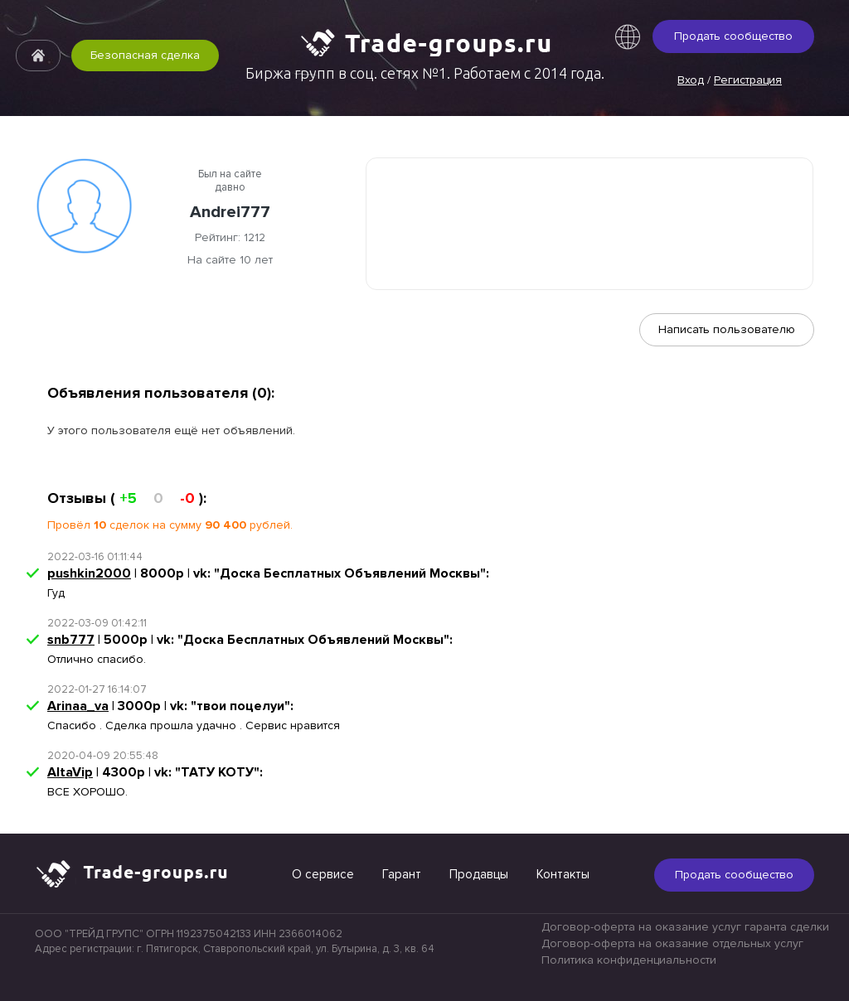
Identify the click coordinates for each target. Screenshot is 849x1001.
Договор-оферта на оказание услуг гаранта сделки (685, 927)
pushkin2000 (89, 573)
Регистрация (748, 80)
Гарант (401, 874)
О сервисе (323, 874)
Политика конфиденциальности (628, 960)
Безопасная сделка (145, 55)
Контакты (562, 874)
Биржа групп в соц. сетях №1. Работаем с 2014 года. (424, 73)
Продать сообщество (733, 36)
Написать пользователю (726, 329)
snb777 (71, 639)
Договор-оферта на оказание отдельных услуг (672, 943)
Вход (690, 80)
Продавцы (478, 874)
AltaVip (70, 772)
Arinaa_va (78, 706)
